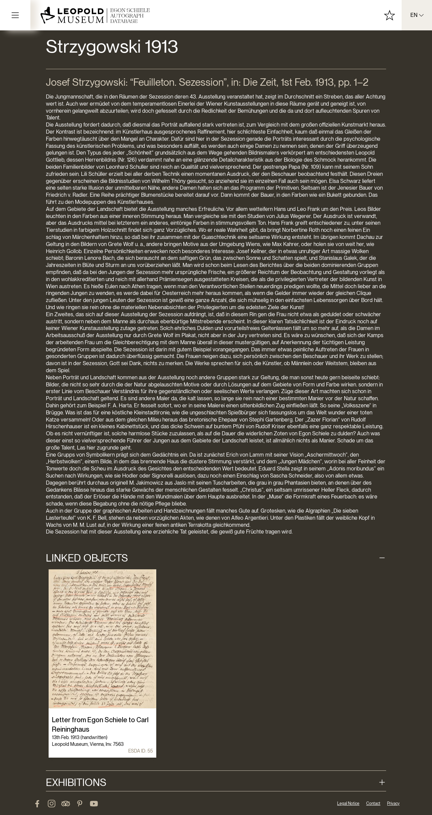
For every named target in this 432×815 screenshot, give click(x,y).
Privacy (393, 803)
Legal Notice (348, 803)
